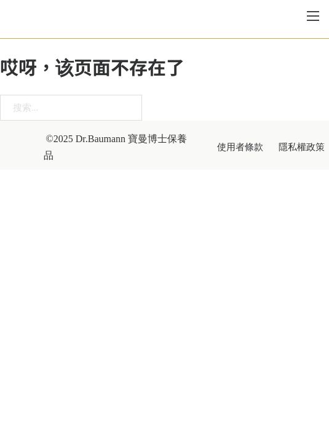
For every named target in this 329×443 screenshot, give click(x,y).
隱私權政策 (302, 148)
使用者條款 (240, 148)
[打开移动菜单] (313, 17)
